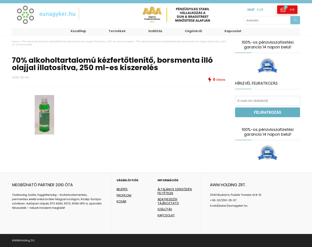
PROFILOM (124, 195)
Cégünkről (193, 31)
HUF (251, 9)
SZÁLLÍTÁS (165, 209)
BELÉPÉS (122, 189)
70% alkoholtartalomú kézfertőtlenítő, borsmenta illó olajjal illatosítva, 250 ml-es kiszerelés (77, 41)
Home (15, 41)
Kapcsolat (232, 31)
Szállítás (155, 31)
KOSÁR (121, 201)
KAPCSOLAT (166, 215)
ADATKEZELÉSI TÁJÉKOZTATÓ (168, 201)
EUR (260, 9)
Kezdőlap (78, 31)
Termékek (117, 31)
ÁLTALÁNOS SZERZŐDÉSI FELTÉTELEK (175, 191)
